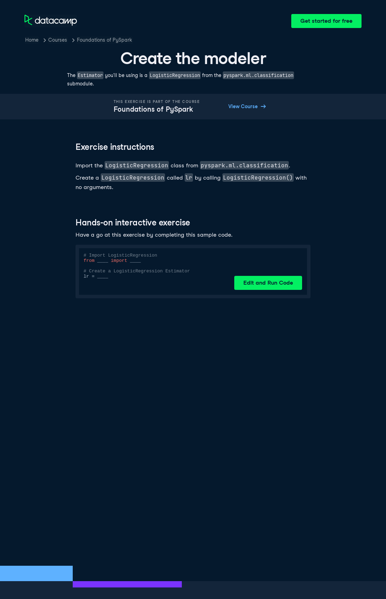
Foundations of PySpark (104, 40)
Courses (57, 40)
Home (31, 40)
